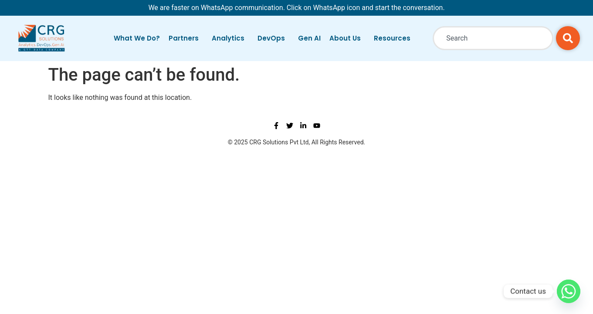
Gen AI (309, 38)
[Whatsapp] (568, 291)
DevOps (273, 38)
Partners (186, 38)
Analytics (230, 38)
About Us (347, 38)
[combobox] (493, 38)
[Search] (568, 38)
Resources (394, 38)
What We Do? (137, 38)
